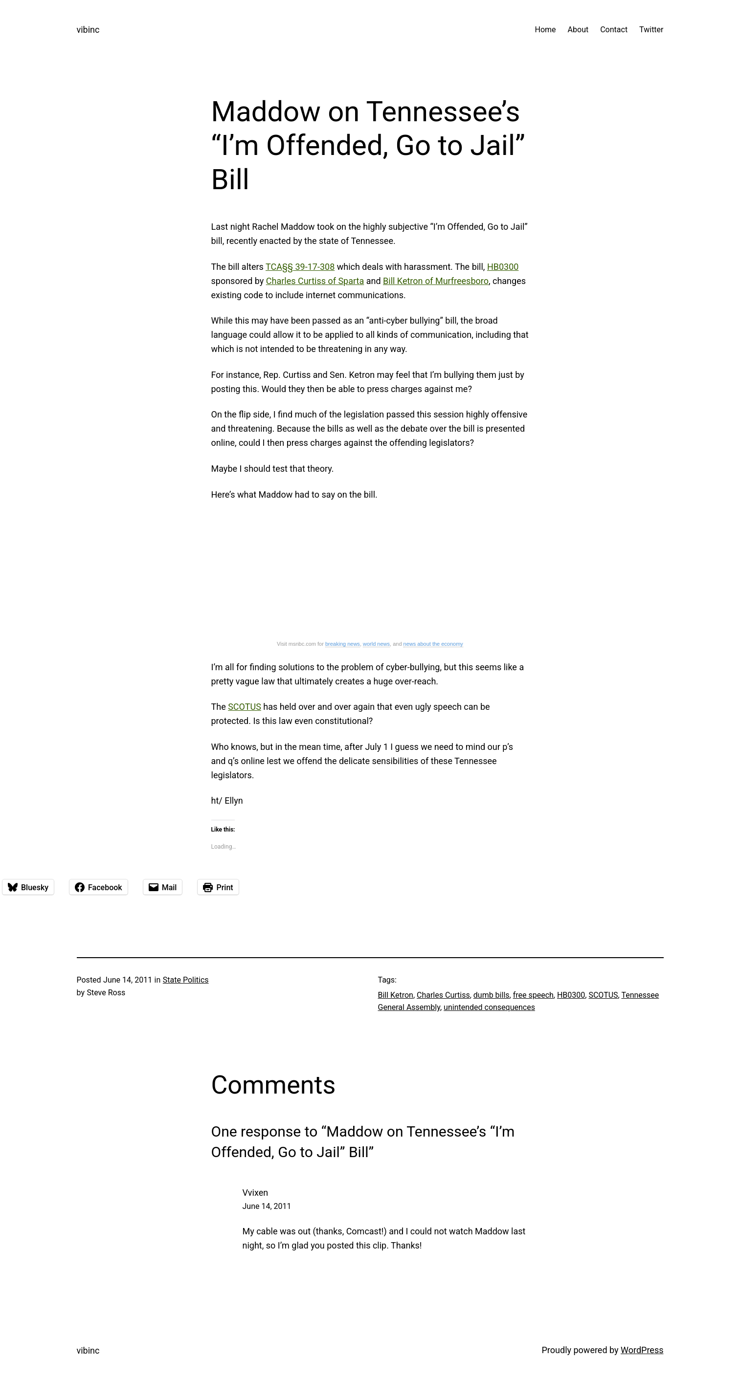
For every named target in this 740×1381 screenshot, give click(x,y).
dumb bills (491, 995)
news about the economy (433, 644)
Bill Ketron (395, 995)
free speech (533, 995)
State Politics (186, 980)
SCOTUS (244, 706)
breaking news (342, 644)
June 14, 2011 (267, 1206)
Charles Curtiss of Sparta (315, 281)
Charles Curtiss (443, 995)
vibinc (88, 29)
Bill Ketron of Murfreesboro (436, 281)
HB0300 (503, 267)
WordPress (642, 1350)
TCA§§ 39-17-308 (300, 267)
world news (376, 644)
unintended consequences (489, 1007)
